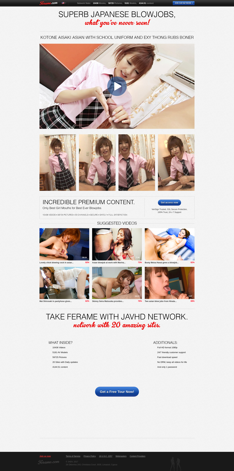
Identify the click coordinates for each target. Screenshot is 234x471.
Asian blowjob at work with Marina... (109, 262)
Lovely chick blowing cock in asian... (56, 262)
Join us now (45, 456)
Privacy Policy (90, 456)
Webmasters (121, 456)
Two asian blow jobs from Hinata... (161, 301)
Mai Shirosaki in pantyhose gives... (55, 301)
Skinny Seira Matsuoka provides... (108, 301)
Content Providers (137, 456)
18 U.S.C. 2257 (105, 456)
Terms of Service (73, 456)
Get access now (169, 202)
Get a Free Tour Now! (117, 392)
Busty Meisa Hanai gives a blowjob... (162, 262)
